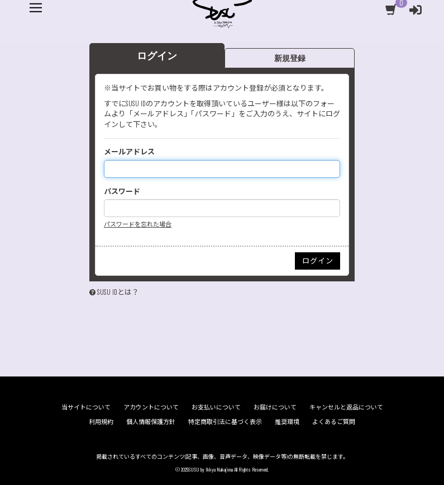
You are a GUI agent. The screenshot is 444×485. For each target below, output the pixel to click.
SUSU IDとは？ (118, 310)
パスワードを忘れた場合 (137, 243)
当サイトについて (86, 407)
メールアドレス (129, 170)
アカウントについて (151, 407)
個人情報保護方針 (150, 421)
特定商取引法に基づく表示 (225, 421)
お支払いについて (216, 407)
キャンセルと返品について (346, 407)
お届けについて (275, 407)
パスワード (122, 209)
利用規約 (101, 421)
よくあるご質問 (333, 421)
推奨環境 (287, 421)
